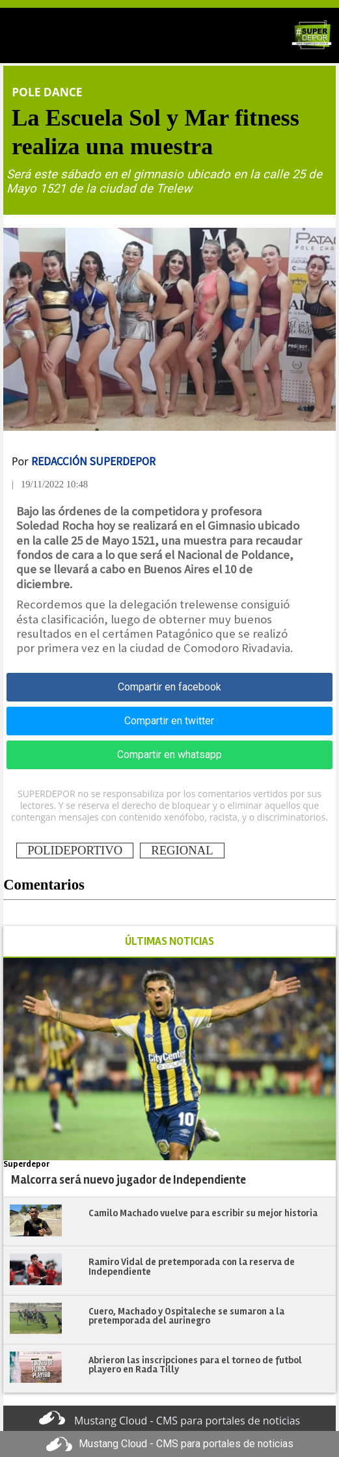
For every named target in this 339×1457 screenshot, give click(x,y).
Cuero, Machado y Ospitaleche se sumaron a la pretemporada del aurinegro (186, 1316)
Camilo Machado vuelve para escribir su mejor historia (203, 1213)
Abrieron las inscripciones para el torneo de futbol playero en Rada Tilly (195, 1365)
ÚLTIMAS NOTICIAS (169, 941)
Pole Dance (47, 91)
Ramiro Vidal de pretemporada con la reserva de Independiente (191, 1266)
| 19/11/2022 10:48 (50, 484)
